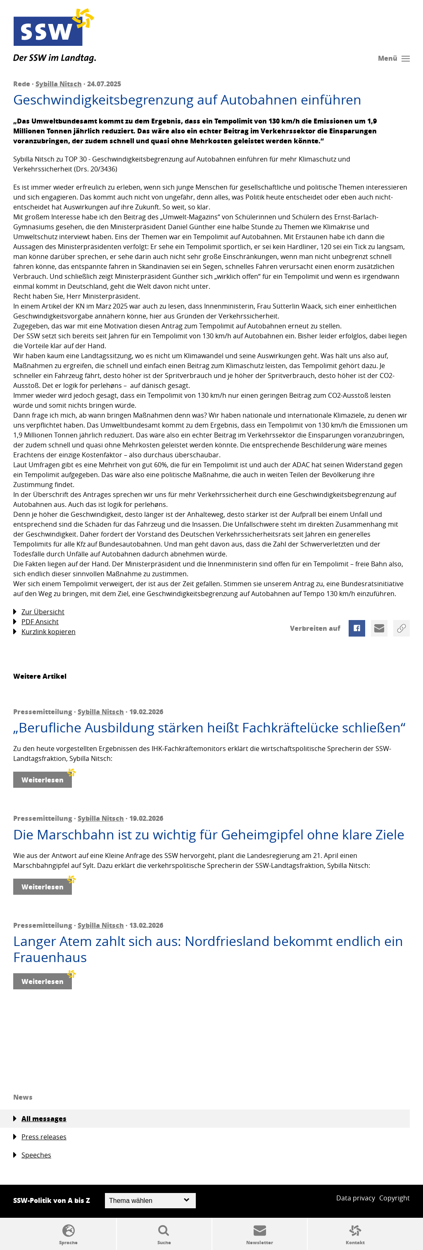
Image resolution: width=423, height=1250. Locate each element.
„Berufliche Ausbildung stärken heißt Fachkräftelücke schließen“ (209, 727)
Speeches (32, 1155)
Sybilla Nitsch (59, 84)
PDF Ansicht (36, 622)
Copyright (394, 1197)
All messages (40, 1119)
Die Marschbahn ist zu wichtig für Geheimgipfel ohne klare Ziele (208, 834)
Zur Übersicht (38, 612)
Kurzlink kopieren (44, 632)
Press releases (40, 1137)
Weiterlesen (46, 778)
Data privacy (355, 1197)
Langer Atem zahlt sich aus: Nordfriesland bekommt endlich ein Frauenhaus (208, 949)
